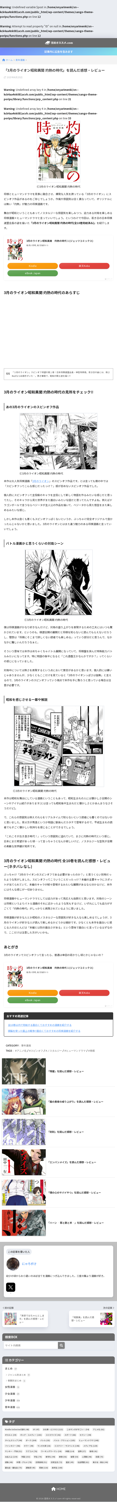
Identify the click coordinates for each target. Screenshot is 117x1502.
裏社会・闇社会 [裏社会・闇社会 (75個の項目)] (13, 1468)
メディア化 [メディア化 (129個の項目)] (90, 1446)
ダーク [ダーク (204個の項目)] (31, 1440)
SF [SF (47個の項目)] (36, 1429)
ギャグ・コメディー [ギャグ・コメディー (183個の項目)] (31, 1435)
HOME (58, 1489)
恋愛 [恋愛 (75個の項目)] (99, 1457)
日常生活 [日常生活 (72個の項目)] (56, 1462)
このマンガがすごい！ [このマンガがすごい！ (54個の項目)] (78, 1429)
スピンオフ (37, 1050)
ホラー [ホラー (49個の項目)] (29, 1446)
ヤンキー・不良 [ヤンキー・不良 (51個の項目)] (13, 1451)
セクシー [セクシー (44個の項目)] (85, 1435)
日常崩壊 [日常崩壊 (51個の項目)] (41, 1462)
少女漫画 (12, 1394)
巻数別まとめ (17, 1381)
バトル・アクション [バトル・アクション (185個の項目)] (64, 1440)
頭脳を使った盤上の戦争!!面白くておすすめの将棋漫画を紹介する (46, 1031)
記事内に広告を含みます (58, 51)
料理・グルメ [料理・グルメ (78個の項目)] (24, 1462)
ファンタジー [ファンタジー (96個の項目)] (12, 1446)
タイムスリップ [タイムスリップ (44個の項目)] (13, 1440)
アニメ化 (22, 1050)
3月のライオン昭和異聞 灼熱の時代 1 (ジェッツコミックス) (59, 241)
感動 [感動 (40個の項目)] (9, 1462)
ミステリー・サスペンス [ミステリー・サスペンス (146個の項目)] (67, 1446)
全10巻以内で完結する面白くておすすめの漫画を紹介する (41, 1025)
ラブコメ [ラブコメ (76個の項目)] (31, 1451)
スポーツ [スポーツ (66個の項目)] (70, 1435)
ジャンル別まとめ (19, 1375)
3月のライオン (40, 481)
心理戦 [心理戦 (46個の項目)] (87, 1457)
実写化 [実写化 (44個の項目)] (50, 1457)
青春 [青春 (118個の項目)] (43, 1468)
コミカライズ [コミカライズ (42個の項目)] (53, 1435)
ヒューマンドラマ (76, 1050)
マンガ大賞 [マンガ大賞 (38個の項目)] (44, 1446)
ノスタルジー (54, 1050)
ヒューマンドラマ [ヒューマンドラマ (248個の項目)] (89, 1440)
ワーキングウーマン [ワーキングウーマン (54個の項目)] (51, 1451)
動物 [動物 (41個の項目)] (93, 1451)
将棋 (92, 1050)
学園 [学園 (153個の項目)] (25, 1457)
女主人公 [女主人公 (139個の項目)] (11, 1457)
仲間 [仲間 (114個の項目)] (69, 1451)
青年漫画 (26, 1045)
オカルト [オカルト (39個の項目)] (10, 1435)
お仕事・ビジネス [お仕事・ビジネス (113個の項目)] (53, 1429)
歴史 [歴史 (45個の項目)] (70, 1462)
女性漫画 (12, 1387)
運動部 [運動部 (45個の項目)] (30, 1468)
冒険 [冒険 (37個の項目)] (82, 1451)
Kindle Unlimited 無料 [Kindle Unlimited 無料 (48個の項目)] (17, 1429)
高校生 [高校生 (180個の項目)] (57, 1468)
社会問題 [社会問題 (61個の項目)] (83, 1462)
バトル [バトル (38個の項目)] (45, 1440)
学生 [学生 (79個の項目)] (38, 1457)
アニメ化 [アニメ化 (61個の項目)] (98, 1429)
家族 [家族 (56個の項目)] (63, 1457)
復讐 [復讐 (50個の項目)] (74, 1457)
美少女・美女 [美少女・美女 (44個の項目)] (100, 1462)
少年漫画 (12, 1401)
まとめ (11, 1369)
